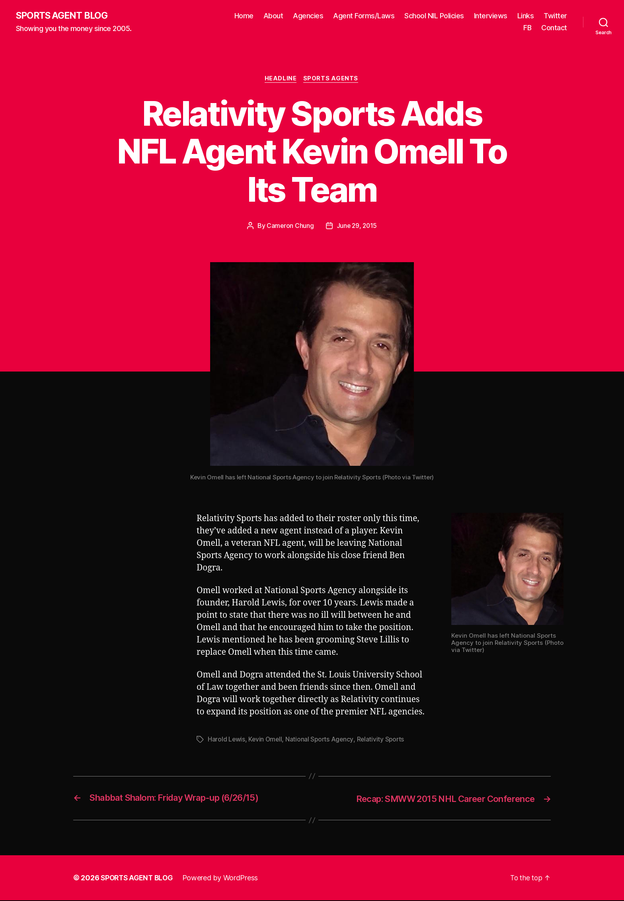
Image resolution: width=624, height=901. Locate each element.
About (273, 16)
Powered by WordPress (224, 878)
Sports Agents (332, 79)
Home (244, 16)
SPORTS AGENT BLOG (64, 16)
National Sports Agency (321, 740)
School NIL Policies (434, 16)
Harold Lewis (227, 740)
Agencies (308, 16)
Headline (280, 79)
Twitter (555, 16)
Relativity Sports (383, 740)
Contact (554, 28)
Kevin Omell (266, 740)
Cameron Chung (290, 227)
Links (525, 16)
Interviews (490, 16)
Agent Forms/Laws (363, 16)
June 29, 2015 (357, 227)
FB (527, 28)
